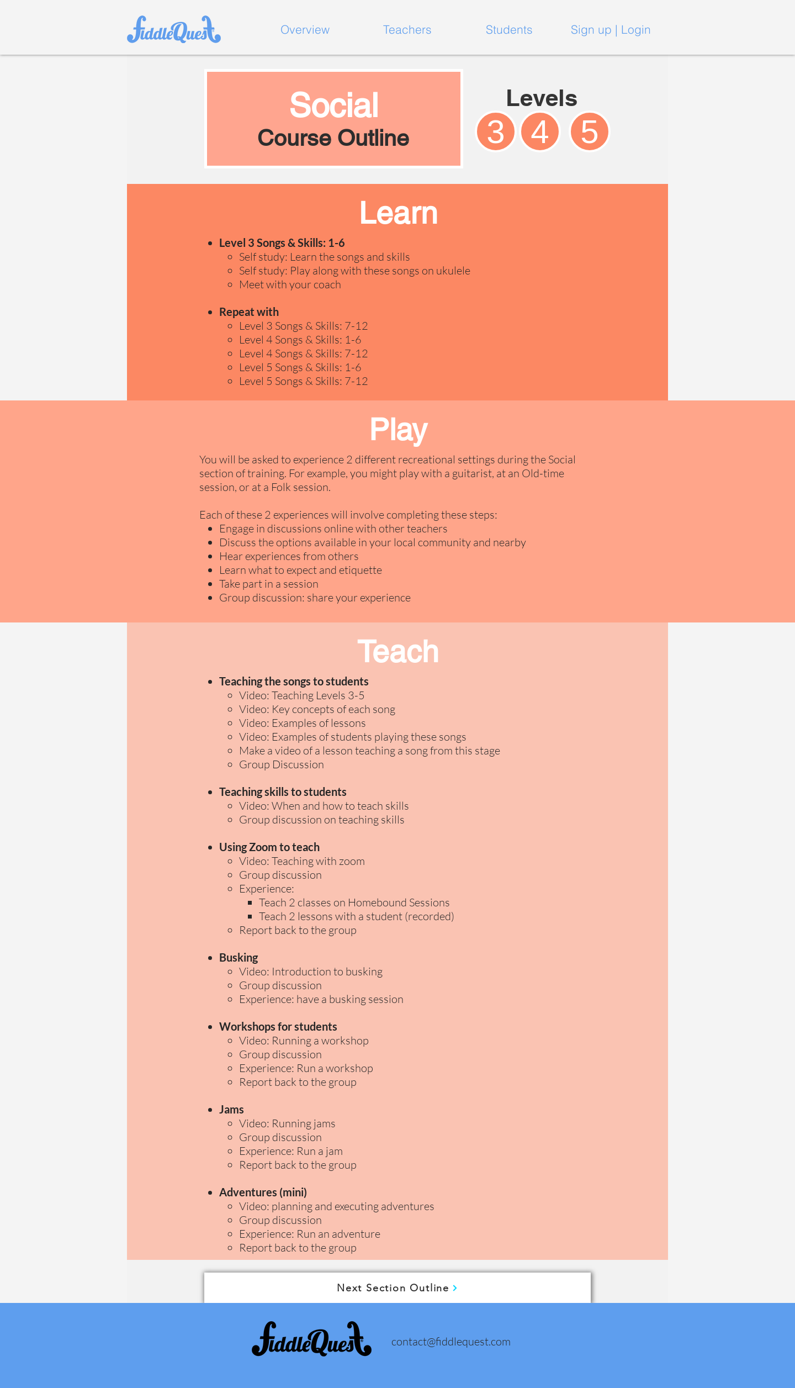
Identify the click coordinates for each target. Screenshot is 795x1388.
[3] (496, 131)
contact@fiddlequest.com (451, 1341)
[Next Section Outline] (397, 1288)
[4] (540, 131)
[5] (590, 131)
